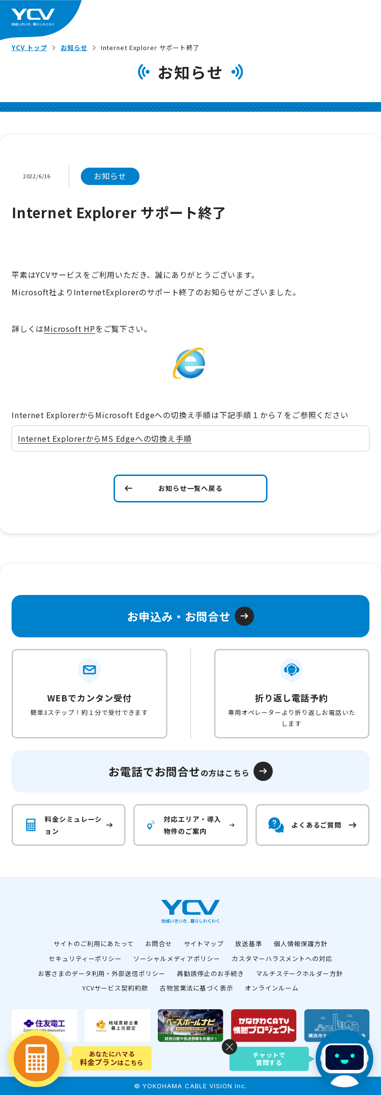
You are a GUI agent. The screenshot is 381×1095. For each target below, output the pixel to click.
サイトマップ (204, 943)
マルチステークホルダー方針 (299, 973)
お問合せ (158, 943)
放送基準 (248, 943)
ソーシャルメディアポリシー (176, 958)
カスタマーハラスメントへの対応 (282, 958)
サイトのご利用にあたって (93, 943)
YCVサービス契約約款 (115, 987)
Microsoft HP (69, 328)
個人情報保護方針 (301, 943)
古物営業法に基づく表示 (197, 987)
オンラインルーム (272, 987)
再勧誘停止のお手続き (210, 973)
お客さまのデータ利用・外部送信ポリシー (101, 973)
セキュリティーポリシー (85, 958)
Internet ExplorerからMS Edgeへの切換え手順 (104, 438)
